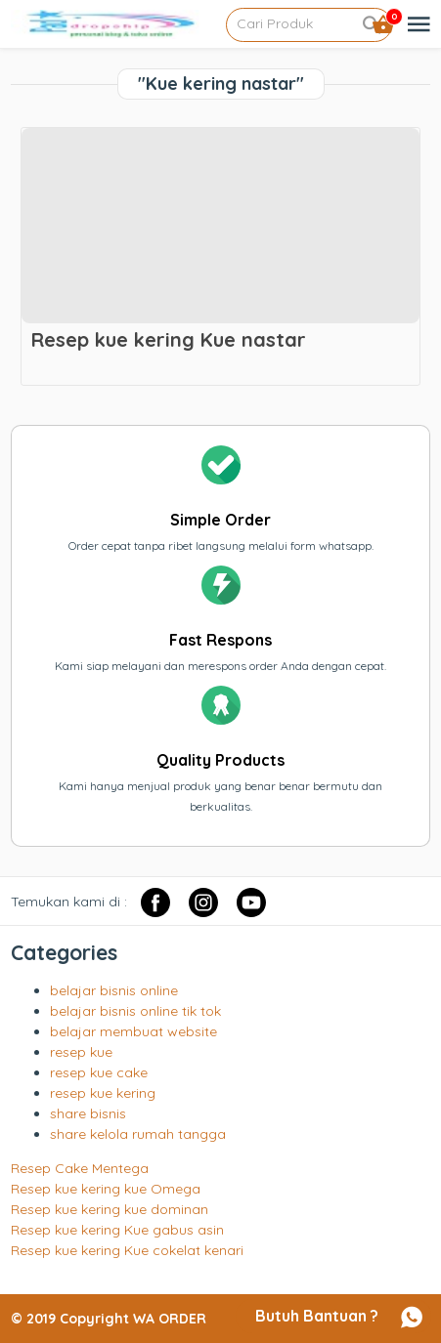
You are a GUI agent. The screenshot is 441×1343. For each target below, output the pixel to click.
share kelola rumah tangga (138, 1134)
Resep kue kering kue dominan (109, 1209)
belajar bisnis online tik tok (135, 1011)
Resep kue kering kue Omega (105, 1188)
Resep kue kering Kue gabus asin (117, 1229)
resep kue (81, 1052)
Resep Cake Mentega (80, 1168)
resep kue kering (102, 1093)
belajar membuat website (133, 1031)
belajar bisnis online (114, 990)
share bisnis (88, 1113)
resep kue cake (99, 1072)
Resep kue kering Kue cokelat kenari (127, 1250)
